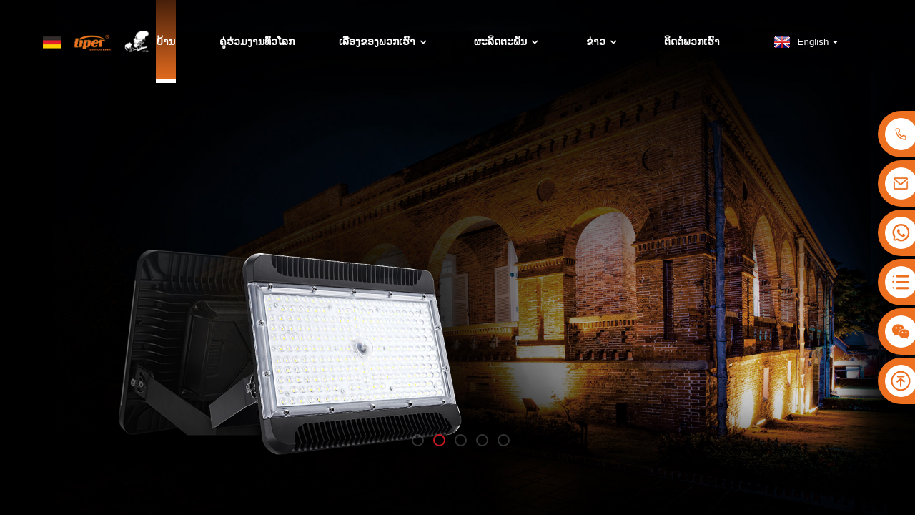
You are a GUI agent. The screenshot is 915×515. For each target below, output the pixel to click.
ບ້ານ (166, 42)
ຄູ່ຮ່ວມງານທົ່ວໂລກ (257, 42)
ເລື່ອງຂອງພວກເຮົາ (384, 42)
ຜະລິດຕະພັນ (507, 42)
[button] (418, 440)
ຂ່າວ (603, 42)
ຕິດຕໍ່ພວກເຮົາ (692, 42)
